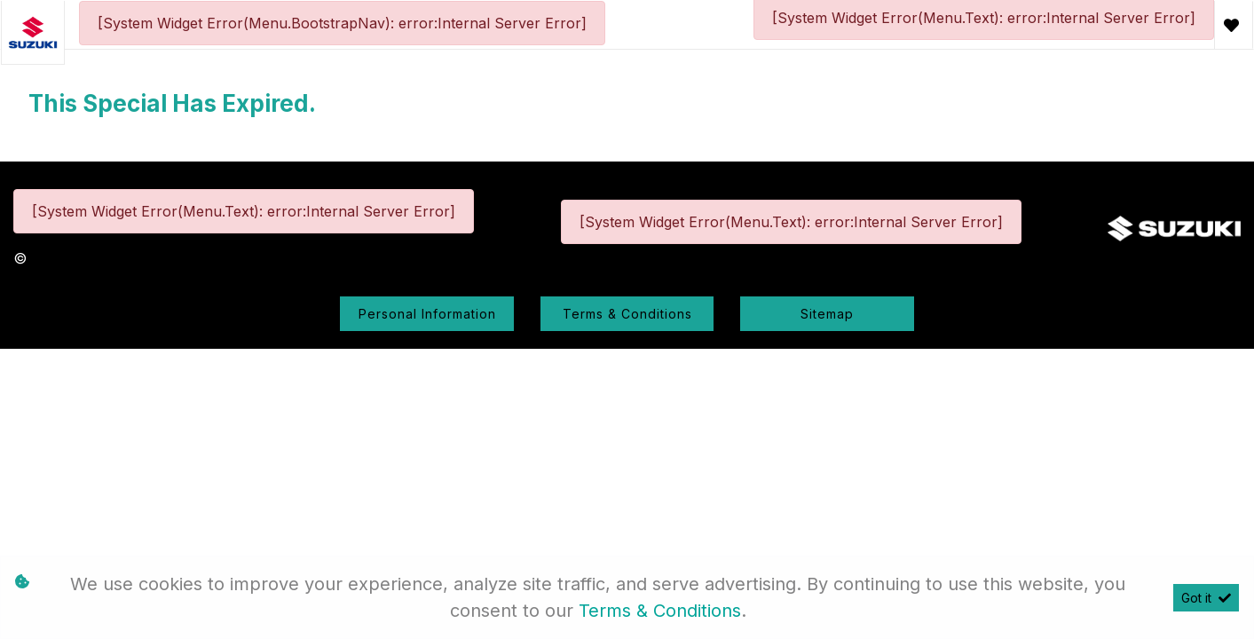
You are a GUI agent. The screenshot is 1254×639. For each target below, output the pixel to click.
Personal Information (427, 313)
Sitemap (827, 313)
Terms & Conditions (627, 313)
